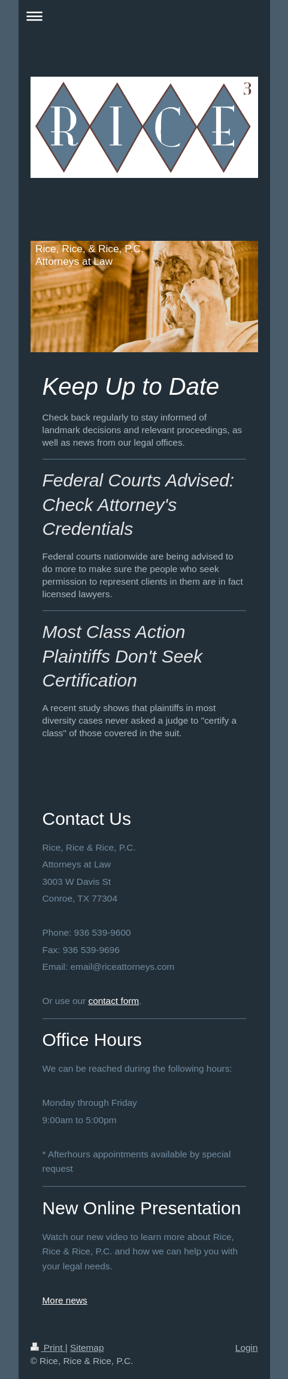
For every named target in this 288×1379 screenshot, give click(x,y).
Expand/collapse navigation (144, 16)
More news (65, 1300)
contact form (113, 1001)
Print (48, 1347)
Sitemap (87, 1347)
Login (246, 1347)
